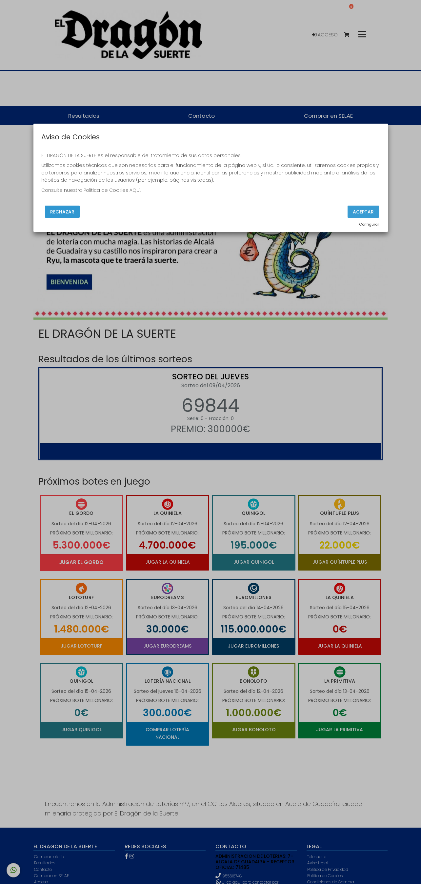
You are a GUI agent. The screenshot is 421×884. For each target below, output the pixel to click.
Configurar (369, 224)
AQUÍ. (135, 190)
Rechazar (62, 211)
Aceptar (363, 211)
